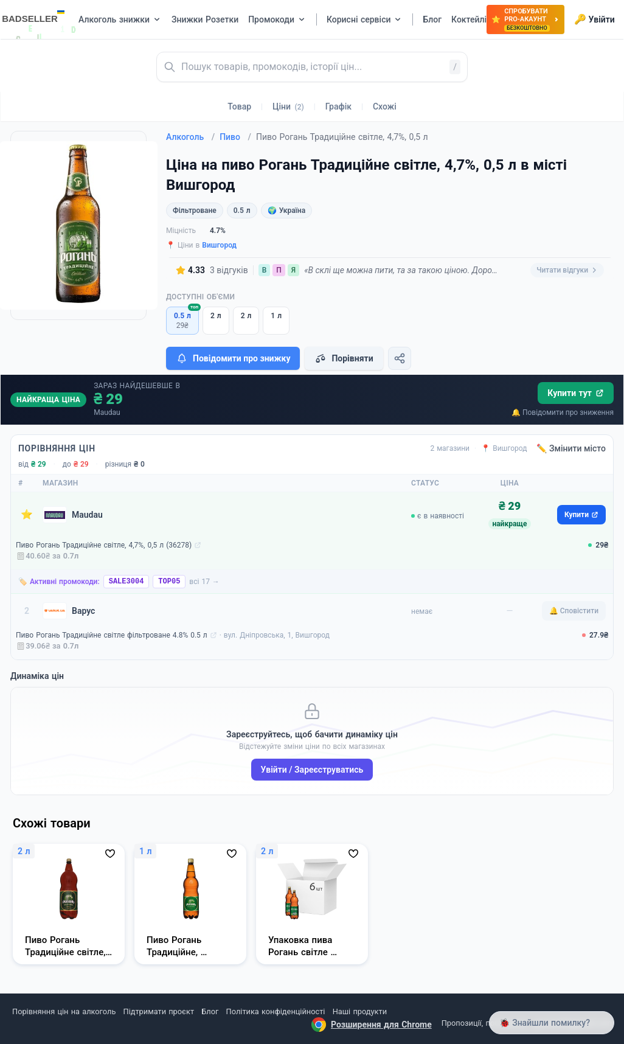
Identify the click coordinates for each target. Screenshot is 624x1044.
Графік (338, 106)
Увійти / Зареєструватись (312, 769)
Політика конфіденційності (275, 1011)
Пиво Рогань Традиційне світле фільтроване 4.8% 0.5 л (111, 635)
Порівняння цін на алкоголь (64, 1011)
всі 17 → (204, 581)
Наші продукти (360, 1011)
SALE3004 (126, 581)
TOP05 (169, 581)
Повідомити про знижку (233, 358)
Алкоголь (190, 137)
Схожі (385, 106)
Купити (581, 514)
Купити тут (575, 393)
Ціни (288, 106)
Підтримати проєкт (158, 1011)
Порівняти (343, 358)
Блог (209, 1011)
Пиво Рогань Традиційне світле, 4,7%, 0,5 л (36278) (104, 545)
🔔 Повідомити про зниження (562, 412)
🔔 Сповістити (573, 611)
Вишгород (219, 245)
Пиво (235, 137)
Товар (239, 106)
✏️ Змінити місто (571, 448)
